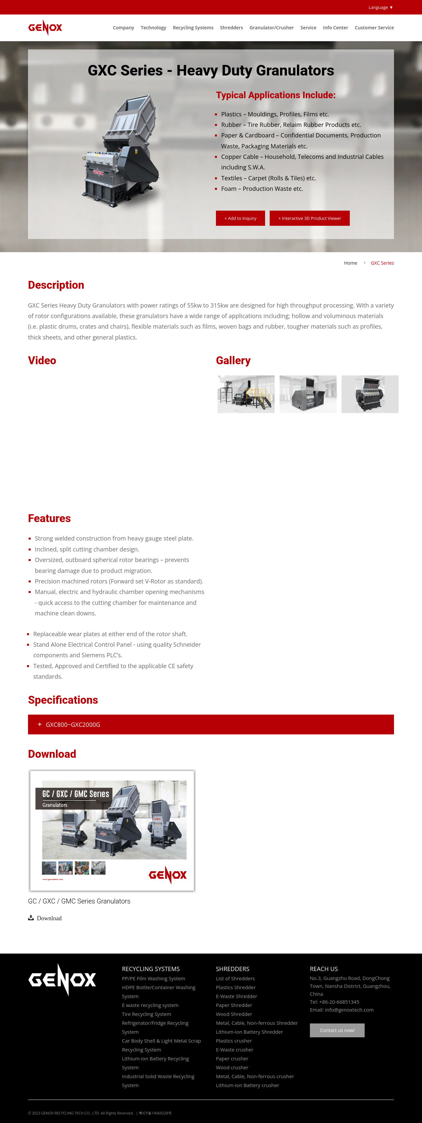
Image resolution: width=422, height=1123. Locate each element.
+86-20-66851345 (339, 1001)
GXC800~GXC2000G (68, 724)
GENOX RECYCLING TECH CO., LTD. (70, 1112)
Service (308, 27)
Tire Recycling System (146, 1014)
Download (48, 918)
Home (350, 263)
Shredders (231, 27)
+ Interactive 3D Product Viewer (309, 218)
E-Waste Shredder (236, 996)
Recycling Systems (193, 27)
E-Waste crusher (235, 1049)
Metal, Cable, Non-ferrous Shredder (257, 1023)
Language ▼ (381, 7)
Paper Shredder (234, 1005)
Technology (153, 27)
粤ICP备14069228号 (155, 1112)
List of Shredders (235, 978)
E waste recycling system (150, 1005)
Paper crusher (232, 1058)
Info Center (335, 27)
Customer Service (374, 27)
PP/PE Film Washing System (153, 978)
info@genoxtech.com (349, 1009)
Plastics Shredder (236, 987)
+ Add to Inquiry (240, 218)
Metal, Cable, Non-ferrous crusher (255, 1076)
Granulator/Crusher (272, 27)
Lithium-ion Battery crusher (247, 1085)
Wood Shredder (234, 1014)
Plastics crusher (234, 1040)
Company (123, 27)
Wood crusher (232, 1067)
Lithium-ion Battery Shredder (249, 1031)
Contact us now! (337, 1030)
